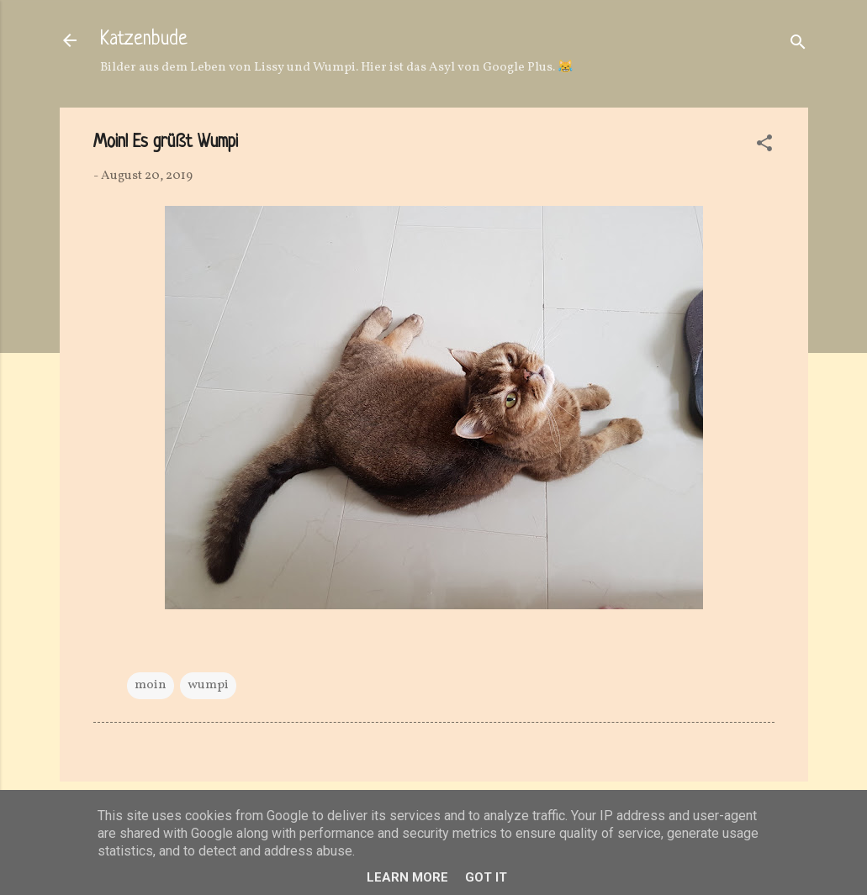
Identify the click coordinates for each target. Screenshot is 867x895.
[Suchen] (798, 45)
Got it (486, 877)
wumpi (208, 685)
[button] (764, 147)
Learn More (407, 877)
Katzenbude (144, 39)
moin (151, 685)
